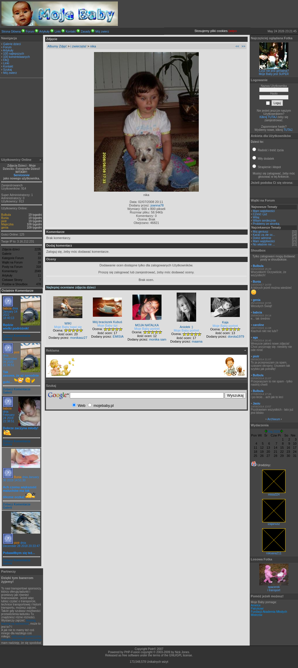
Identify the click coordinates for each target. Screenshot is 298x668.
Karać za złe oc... (264, 234)
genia (4, 227)
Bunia (5, 218)
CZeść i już (260, 214)
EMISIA (118, 336)
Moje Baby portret (146, 328)
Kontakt (71, 31)
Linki (58, 31)
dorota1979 (236, 336)
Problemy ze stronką (266, 223)
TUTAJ (287, 129)
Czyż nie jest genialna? (274, 70)
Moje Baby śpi (107, 325)
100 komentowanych (16, 56)
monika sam (157, 339)
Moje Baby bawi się (68, 327)
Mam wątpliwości (264, 211)
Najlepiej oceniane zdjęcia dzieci (70, 287)
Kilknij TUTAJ (268, 117)
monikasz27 (78, 337)
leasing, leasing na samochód (18, 622)
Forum (30, 31)
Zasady (85, 31)
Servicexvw (22, 175)
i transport (273, 590)
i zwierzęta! (78, 46)
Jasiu (256, 403)
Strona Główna (11, 31)
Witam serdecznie (264, 220)
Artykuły (44, 31)
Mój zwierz (102, 31)
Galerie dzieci (12, 44)
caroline (258, 325)
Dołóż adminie (262, 238)
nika (93, 46)
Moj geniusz (260, 231)
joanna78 (157, 205)
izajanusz (273, 523)
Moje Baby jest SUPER (274, 74)
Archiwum (273, 419)
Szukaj (7, 69)
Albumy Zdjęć (57, 46)
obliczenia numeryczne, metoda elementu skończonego (21, 638)
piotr (4, 221)
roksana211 (273, 552)
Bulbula (6, 214)
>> (243, 46)
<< (237, 46)
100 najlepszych (13, 53)
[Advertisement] (21, 118)
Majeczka (7, 224)
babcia (7, 308)
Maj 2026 (274, 431)
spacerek (274, 587)
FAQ (6, 60)
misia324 (273, 493)
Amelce (255, 605)
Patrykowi (257, 608)
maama (197, 341)
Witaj (256, 217)
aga (255, 337)
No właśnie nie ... (264, 244)
